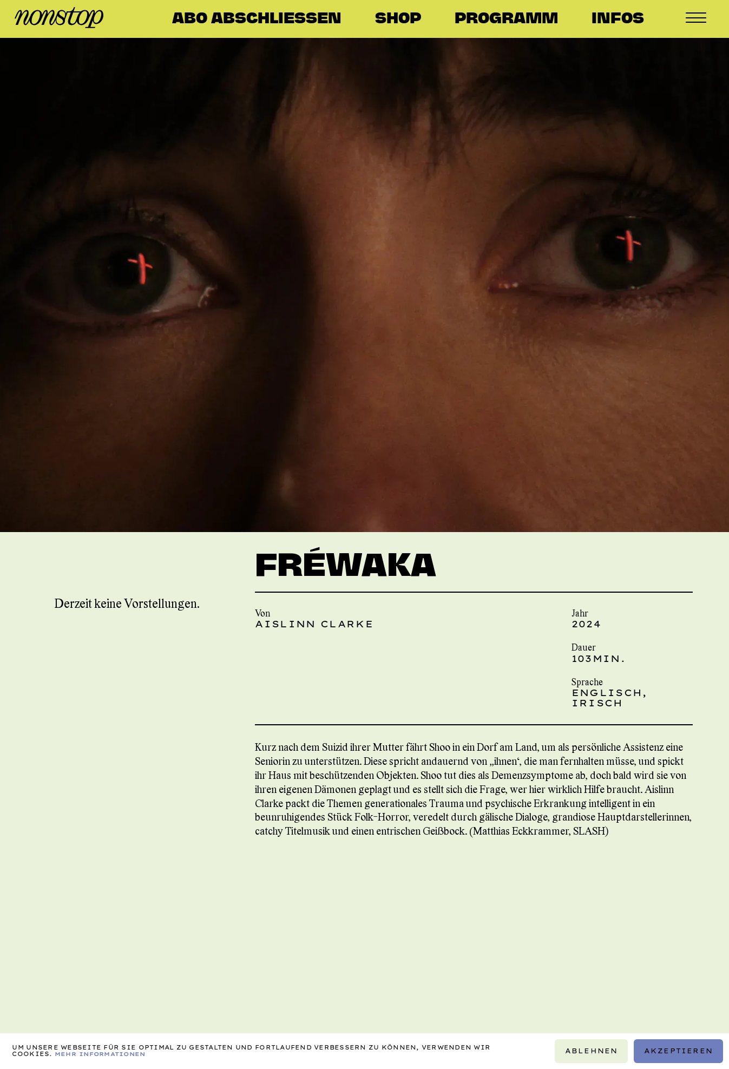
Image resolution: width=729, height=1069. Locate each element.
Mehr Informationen (100, 1054)
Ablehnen (590, 1051)
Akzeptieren (678, 1051)
